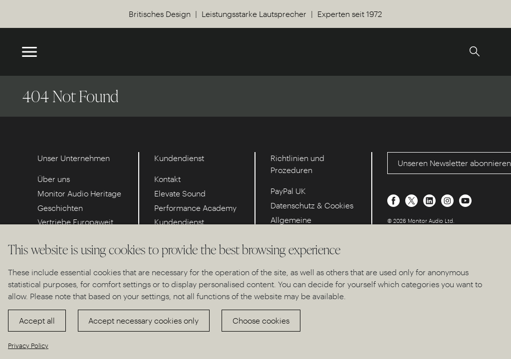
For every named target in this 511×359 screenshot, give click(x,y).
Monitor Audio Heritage (79, 193)
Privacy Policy (28, 345)
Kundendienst (179, 221)
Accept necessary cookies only (143, 320)
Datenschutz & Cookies (311, 205)
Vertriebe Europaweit (75, 221)
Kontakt (167, 178)
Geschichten (60, 207)
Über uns (53, 178)
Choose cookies (261, 320)
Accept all (37, 320)
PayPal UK (288, 190)
